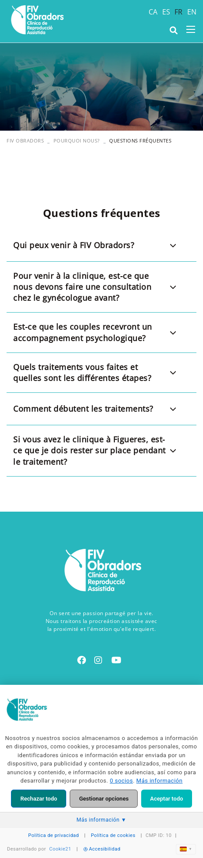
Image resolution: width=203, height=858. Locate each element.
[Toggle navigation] (191, 29)
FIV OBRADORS (25, 140)
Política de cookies (113, 835)
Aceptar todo (166, 798)
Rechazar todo (38, 798)
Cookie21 (60, 849)
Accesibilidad (102, 849)
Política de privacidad (53, 835)
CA (153, 12)
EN (192, 12)
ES (166, 12)
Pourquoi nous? (76, 140)
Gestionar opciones (103, 798)
